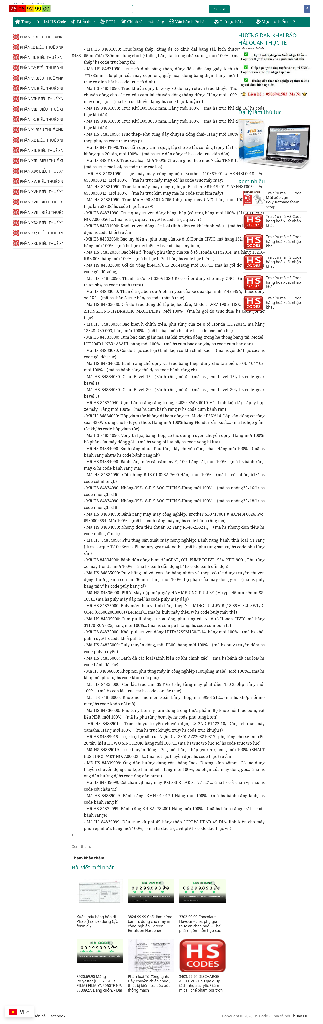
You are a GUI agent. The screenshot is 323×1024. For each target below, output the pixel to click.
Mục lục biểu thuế (275, 21)
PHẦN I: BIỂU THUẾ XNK (37, 37)
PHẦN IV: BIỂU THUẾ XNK (38, 68)
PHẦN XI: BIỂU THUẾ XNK (38, 140)
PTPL (108, 21)
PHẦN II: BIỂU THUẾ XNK (38, 47)
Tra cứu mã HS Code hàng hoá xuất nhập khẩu (272, 221)
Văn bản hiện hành (189, 21)
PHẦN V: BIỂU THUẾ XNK (38, 78)
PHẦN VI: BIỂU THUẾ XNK (38, 88)
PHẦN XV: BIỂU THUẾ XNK (38, 181)
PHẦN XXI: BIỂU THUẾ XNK (38, 243)
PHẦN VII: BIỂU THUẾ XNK (38, 99)
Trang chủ (27, 21)
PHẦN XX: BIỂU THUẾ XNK (38, 233)
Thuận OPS (300, 1015)
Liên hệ (39, 1015)
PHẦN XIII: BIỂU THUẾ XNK (38, 161)
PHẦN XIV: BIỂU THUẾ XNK (38, 171)
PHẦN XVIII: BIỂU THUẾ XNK (38, 212)
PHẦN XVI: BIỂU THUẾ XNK (38, 192)
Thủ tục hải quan (232, 21)
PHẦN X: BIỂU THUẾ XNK (38, 130)
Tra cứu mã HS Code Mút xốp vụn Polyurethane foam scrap (272, 199)
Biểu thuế (83, 21)
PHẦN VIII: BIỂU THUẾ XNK (38, 109)
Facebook (57, 1015)
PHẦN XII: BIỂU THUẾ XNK (38, 150)
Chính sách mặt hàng (142, 21)
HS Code (55, 21)
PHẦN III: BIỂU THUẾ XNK (38, 57)
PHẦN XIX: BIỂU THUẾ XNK (38, 223)
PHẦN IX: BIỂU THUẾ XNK (38, 119)
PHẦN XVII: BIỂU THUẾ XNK (38, 202)
